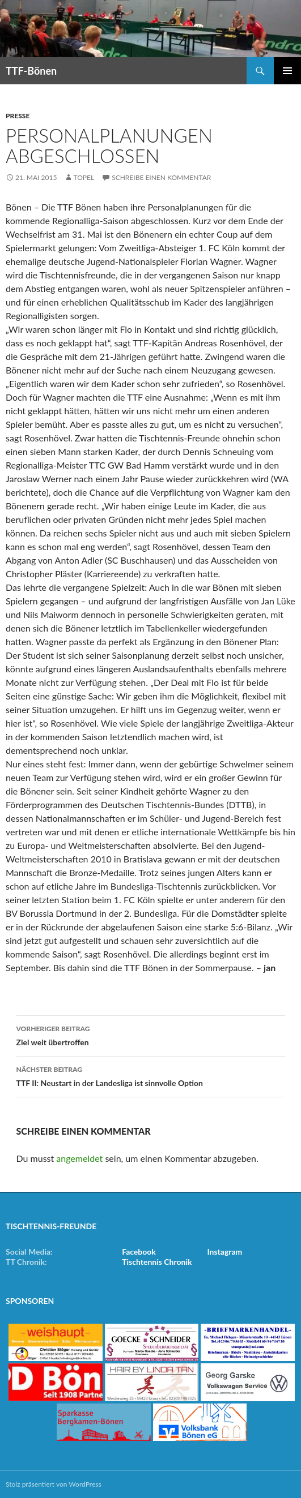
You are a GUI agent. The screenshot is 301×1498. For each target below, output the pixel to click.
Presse (17, 115)
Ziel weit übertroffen (150, 1034)
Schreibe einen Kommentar (161, 177)
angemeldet (79, 1158)
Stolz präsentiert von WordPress (53, 1484)
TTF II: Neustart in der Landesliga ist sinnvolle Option (150, 1075)
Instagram (224, 1251)
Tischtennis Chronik (157, 1262)
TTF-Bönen (31, 71)
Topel (83, 177)
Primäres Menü (287, 70)
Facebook (139, 1251)
